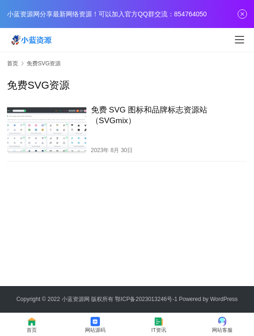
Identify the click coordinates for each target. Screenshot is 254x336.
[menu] (239, 39)
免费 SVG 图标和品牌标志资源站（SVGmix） (149, 115)
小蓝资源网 (76, 299)
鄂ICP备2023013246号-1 (146, 299)
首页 (12, 63)
